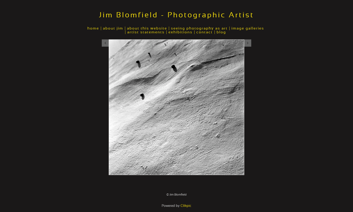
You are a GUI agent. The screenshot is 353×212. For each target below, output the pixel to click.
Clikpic (186, 205)
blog (221, 32)
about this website (147, 28)
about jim (113, 28)
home (93, 28)
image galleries (247, 28)
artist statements (146, 32)
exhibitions (180, 32)
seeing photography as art (199, 28)
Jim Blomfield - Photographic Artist (176, 15)
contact (204, 32)
